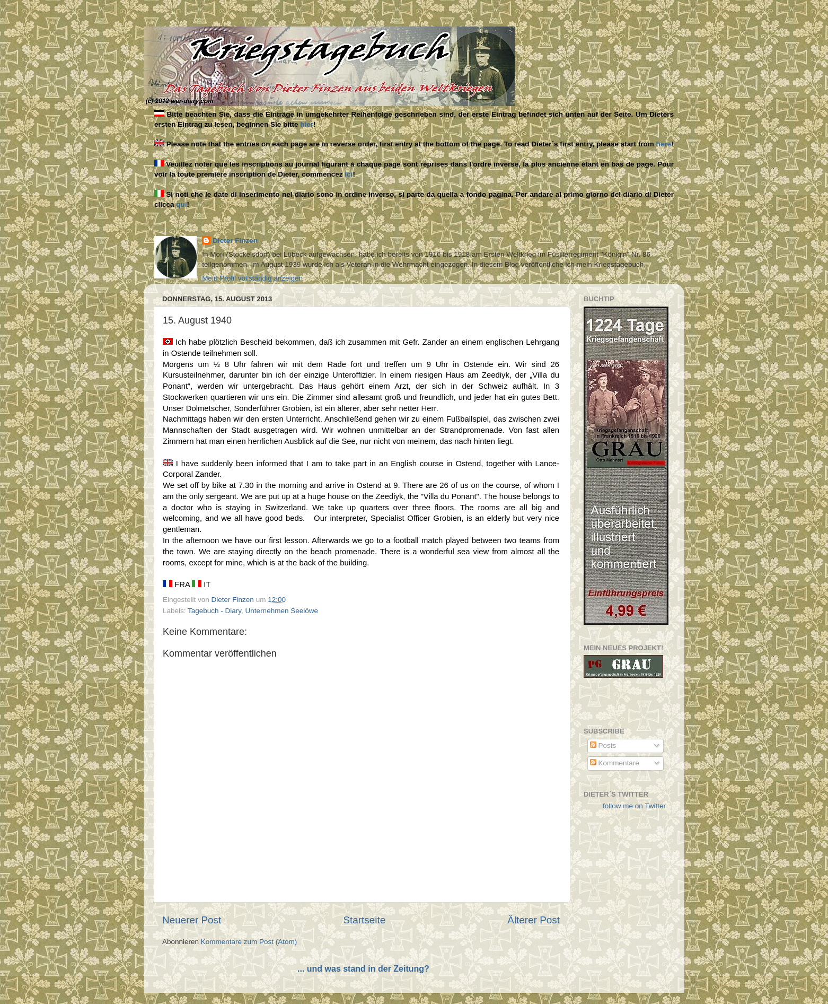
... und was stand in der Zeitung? (363, 968)
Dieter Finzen (235, 241)
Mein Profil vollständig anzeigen (252, 278)
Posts (603, 745)
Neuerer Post (191, 920)
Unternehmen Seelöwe (281, 611)
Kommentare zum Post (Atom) (249, 942)
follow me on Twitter (634, 806)
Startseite (364, 920)
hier (306, 124)
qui (181, 204)
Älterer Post (533, 920)
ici (349, 174)
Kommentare (614, 763)
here (664, 144)
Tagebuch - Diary (214, 611)
